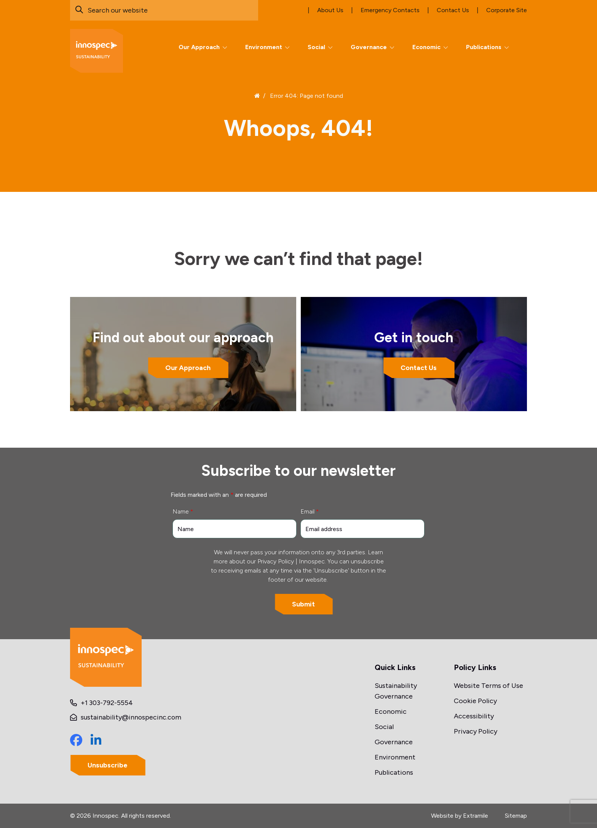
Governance (369, 47)
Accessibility (474, 716)
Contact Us (419, 368)
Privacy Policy (475, 731)
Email (309, 511)
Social (316, 47)
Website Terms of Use (488, 685)
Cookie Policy (475, 701)
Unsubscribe (108, 765)
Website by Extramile (459, 815)
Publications (483, 47)
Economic (426, 47)
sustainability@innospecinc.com (131, 717)
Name (182, 511)
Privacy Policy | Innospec (291, 561)
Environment (263, 47)
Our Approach (199, 47)
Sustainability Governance (396, 690)
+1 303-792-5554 (107, 703)
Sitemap (516, 815)
